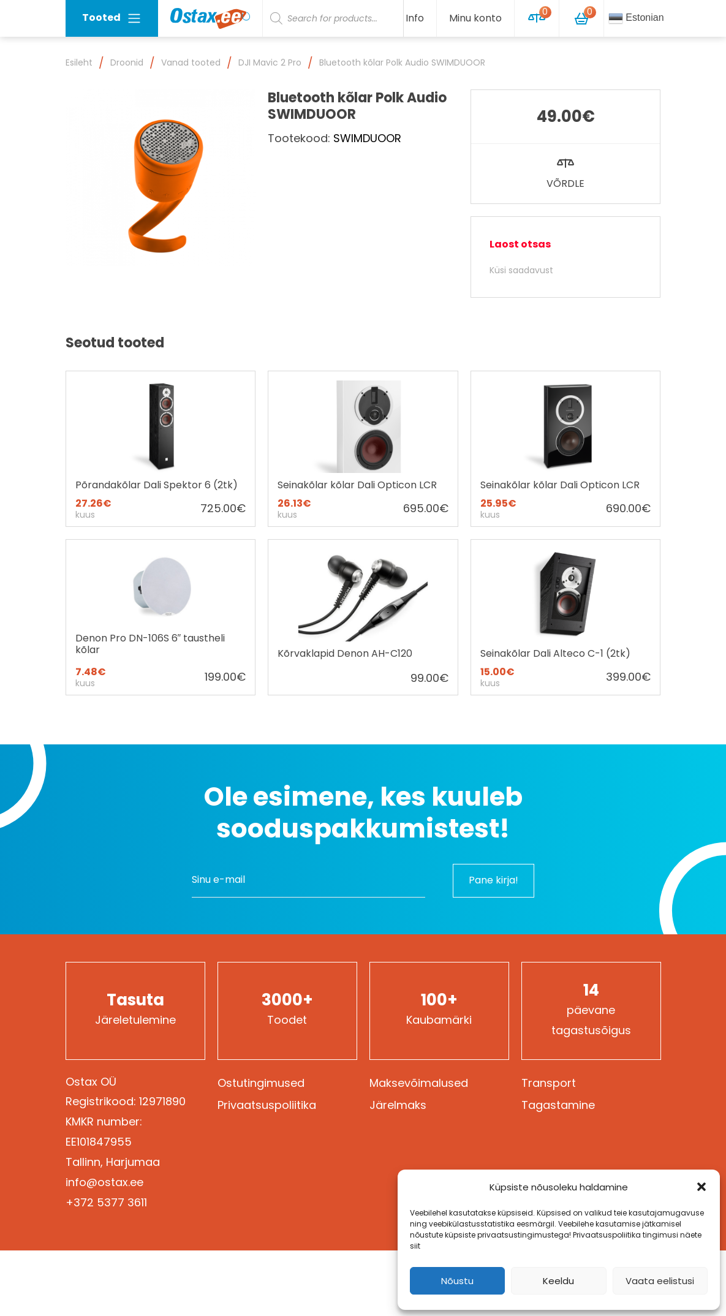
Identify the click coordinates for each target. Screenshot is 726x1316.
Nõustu (457, 1280)
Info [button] (415, 18)
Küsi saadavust (521, 270)
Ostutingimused (260, 1083)
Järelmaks (397, 1105)
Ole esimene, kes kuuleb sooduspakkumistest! (363, 812)
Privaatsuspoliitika (266, 1105)
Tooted (112, 18)
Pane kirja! (493, 880)
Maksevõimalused (418, 1083)
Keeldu (558, 1280)
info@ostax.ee (104, 1182)
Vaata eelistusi (660, 1280)
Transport (548, 1083)
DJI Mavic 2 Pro (269, 62)
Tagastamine (558, 1105)
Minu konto (475, 18)
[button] (701, 1187)
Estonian (636, 18)
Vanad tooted (191, 62)
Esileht (79, 62)
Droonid (126, 62)
